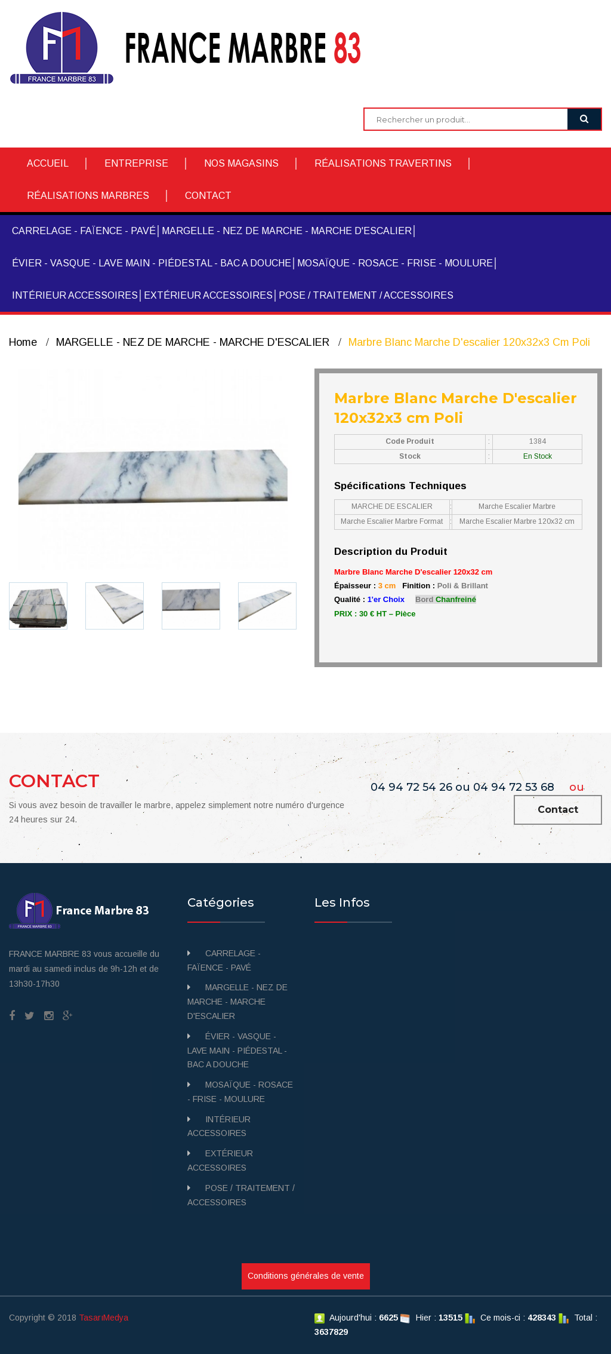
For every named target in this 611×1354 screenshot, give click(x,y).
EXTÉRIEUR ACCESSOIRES (208, 295)
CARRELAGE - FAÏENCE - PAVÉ (84, 231)
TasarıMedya (103, 1317)
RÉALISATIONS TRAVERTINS (383, 163)
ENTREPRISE (136, 163)
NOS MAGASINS (241, 163)
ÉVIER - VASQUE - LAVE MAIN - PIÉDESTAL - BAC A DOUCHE (151, 263)
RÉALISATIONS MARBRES (88, 196)
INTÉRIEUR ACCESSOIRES (75, 295)
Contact (558, 809)
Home (23, 342)
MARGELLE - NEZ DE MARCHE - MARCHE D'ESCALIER (287, 231)
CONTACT (208, 196)
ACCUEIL (48, 163)
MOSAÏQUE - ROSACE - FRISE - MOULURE (395, 263)
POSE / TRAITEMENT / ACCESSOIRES (366, 295)
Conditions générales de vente (306, 1276)
